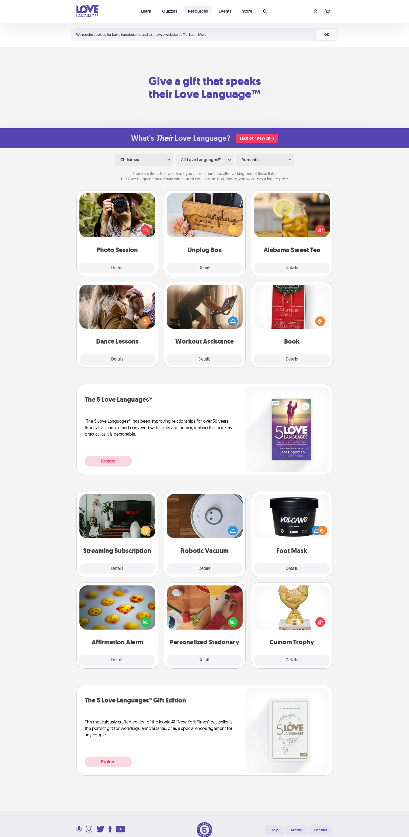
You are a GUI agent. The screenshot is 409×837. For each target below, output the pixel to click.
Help (275, 830)
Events (225, 11)
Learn (146, 11)
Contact (320, 830)
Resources (198, 11)
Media (296, 830)
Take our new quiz (256, 138)
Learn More (197, 34)
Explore (108, 461)
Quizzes (169, 11)
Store (247, 11)
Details (117, 268)
